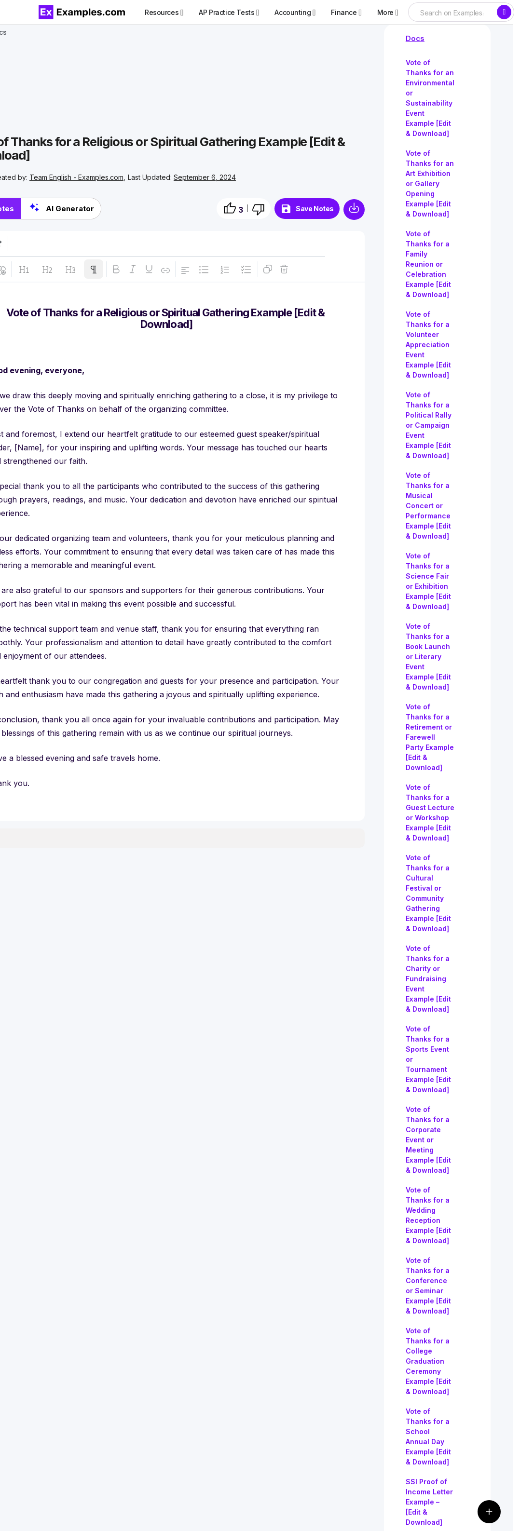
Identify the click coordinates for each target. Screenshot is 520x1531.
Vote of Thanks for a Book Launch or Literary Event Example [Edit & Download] (428, 656)
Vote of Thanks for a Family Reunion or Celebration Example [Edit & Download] (428, 264)
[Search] (504, 12)
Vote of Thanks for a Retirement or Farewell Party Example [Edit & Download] (430, 737)
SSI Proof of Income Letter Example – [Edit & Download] (429, 1501)
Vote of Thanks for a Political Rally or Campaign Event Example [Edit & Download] (429, 425)
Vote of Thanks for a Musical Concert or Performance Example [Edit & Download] (428, 505)
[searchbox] (452, 13)
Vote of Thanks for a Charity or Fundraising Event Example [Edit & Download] (428, 978)
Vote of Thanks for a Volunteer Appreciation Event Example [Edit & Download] (428, 344)
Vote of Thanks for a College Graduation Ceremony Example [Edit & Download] (428, 1361)
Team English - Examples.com (76, 177)
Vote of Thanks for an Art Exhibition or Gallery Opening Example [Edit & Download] (430, 183)
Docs (415, 38)
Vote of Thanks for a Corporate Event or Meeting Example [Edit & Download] (428, 1139)
